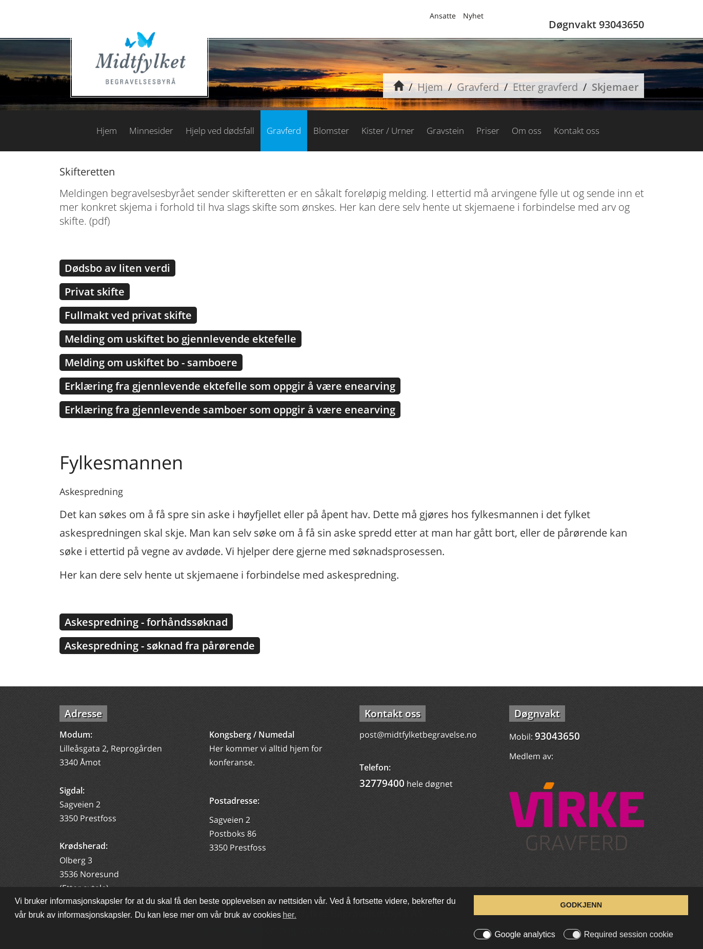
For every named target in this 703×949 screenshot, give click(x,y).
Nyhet (473, 16)
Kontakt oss (576, 130)
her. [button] (289, 915)
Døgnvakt (537, 713)
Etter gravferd (545, 87)
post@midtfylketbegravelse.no (418, 734)
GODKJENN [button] (581, 905)
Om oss (526, 130)
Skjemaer (615, 87)
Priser (487, 130)
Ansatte (443, 16)
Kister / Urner (387, 130)
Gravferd (478, 87)
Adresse (83, 713)
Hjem (430, 87)
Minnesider (151, 130)
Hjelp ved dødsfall (220, 130)
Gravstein (445, 130)
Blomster (331, 130)
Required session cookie (628, 935)
